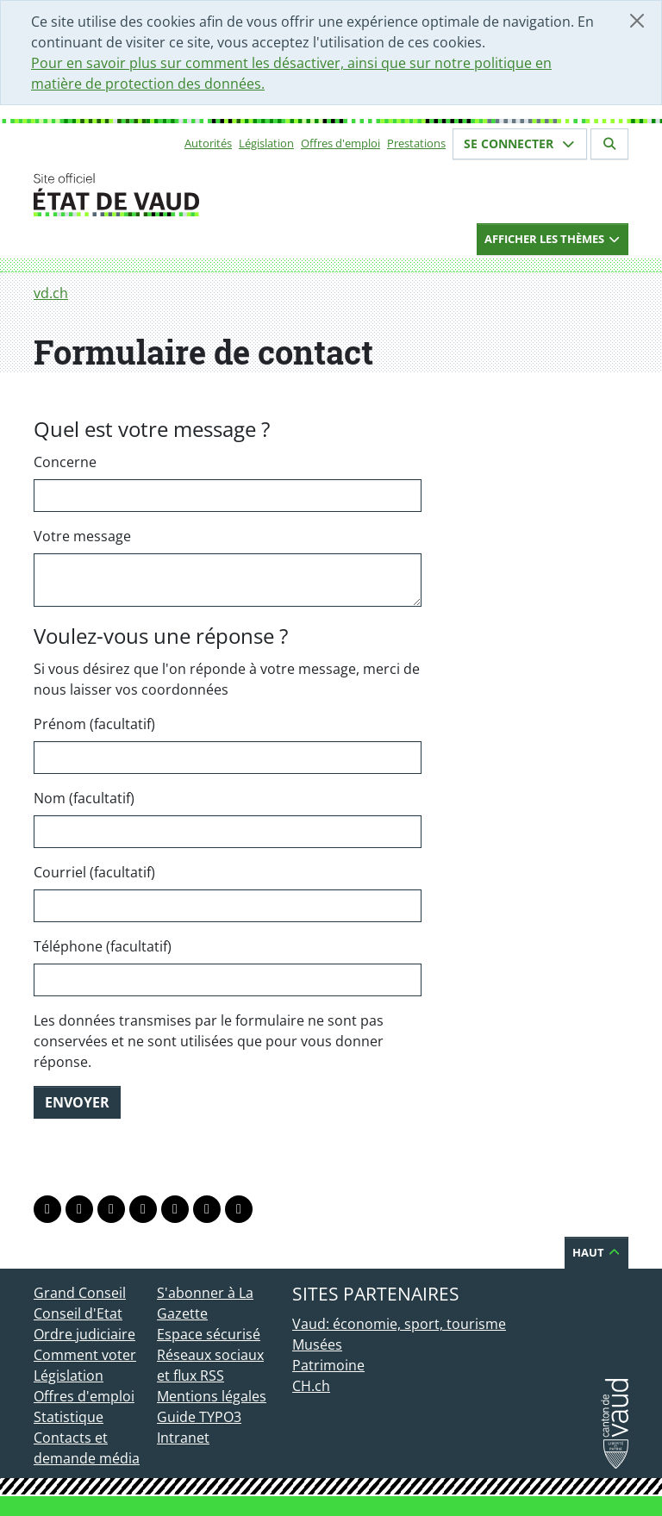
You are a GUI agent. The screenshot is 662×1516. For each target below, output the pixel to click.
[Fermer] (637, 21)
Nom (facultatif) (84, 798)
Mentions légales (211, 1396)
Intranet (183, 1437)
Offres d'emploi (340, 143)
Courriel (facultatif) (94, 872)
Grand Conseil (80, 1292)
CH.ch (311, 1385)
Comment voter (85, 1354)
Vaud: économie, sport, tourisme (399, 1323)
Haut (596, 1252)
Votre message (82, 536)
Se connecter (520, 143)
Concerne (65, 461)
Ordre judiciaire (84, 1334)
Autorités (208, 143)
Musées (317, 1344)
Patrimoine (328, 1365)
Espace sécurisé (208, 1334)
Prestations (416, 143)
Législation (266, 143)
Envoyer (77, 1102)
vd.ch (51, 293)
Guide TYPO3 (199, 1416)
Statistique (68, 1416)
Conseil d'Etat (78, 1313)
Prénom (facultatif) (94, 723)
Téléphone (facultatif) (103, 946)
